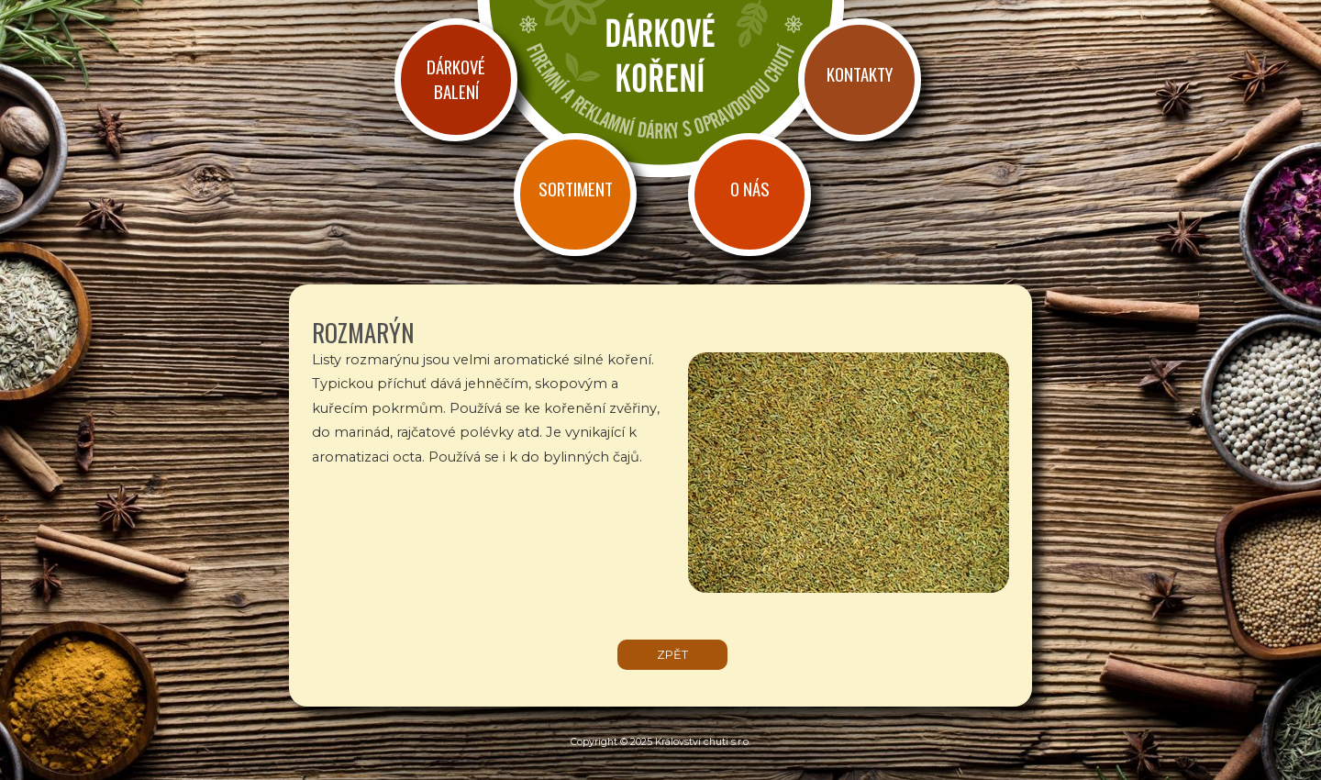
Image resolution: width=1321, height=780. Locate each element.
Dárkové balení (456, 79)
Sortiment (575, 188)
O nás (750, 188)
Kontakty (860, 73)
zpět (672, 655)
